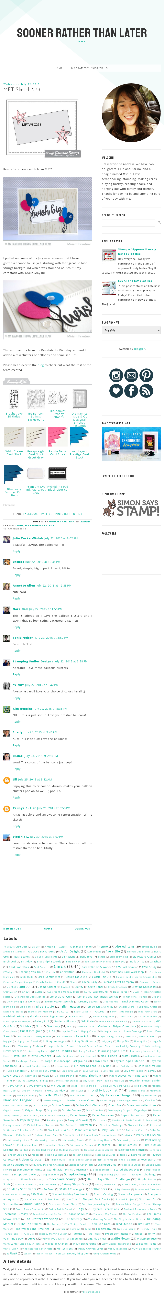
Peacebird (151, 1120)
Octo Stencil (40, 1105)
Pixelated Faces (136, 1125)
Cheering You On (30, 972)
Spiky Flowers (122, 1189)
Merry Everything (37, 1085)
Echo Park (25, 1006)
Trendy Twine (149, 1228)
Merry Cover (14, 1085)
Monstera (77, 1090)
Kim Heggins (23, 708)
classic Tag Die (101, 977)
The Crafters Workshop (41, 1219)
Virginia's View (97, 1238)
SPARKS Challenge (70, 1189)
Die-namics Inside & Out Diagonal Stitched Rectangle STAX (80, 421)
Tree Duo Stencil (126, 1228)
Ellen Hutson (70, 1006)
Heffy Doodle (43, 1036)
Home (59, 67)
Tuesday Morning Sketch (53, 1233)
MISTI (74, 1085)
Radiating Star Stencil (131, 1149)
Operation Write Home (141, 1105)
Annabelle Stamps (13, 951)
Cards (19, 525)
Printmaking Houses (128, 1140)
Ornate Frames (71, 1110)
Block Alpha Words (49, 961)
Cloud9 (61, 981)
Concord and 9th (19, 987)
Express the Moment (40, 1011)
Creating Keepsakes (144, 987)
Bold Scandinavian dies (97, 961)
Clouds (74, 981)
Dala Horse (120, 991)
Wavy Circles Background (116, 1243)
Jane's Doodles (61, 1051)
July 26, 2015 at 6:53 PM (54, 808)
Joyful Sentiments (66, 1055)
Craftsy (78, 987)
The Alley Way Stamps (105, 1213)
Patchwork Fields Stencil (126, 1120)
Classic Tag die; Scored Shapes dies (136, 976)
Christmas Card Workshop (127, 972)
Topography (103, 1229)
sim (39, 1179)
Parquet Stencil (78, 1120)
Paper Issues (78, 1115)
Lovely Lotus (11, 1075)
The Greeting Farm (99, 1219)
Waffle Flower (120, 1238)
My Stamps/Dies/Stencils (89, 67)
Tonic (88, 1228)
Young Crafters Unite (104, 1253)
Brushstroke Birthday (14, 415)
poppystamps (109, 1134)
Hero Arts (83, 1036)
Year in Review (43, 1253)
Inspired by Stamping (127, 1046)
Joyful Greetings (41, 1056)
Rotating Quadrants (16, 1164)
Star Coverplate (33, 1199)
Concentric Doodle (150, 981)
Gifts (39, 1026)
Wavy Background (84, 1243)
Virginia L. (21, 837)
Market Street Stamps (66, 1080)
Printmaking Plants (54, 1144)
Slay (97, 1184)
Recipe (123, 1154)
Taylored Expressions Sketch (140, 1209)
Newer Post (12, 928)
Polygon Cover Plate (46, 1134)
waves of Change (56, 1243)
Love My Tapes (133, 1070)
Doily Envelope (15, 1001)
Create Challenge (117, 986)
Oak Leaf (151, 1100)
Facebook (30, 514)
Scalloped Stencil (131, 1164)
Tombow (75, 1228)
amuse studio (149, 946)
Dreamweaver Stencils (59, 1001)
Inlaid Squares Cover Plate (95, 1046)
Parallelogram (55, 1120)
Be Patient (68, 956)
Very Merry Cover (52, 1238)
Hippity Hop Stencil (27, 1041)
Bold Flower (73, 961)
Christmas (67, 972)
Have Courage (133, 1031)
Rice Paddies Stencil (80, 1159)
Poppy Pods (91, 1134)
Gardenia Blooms (65, 1021)
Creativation (10, 991)
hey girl (7, 1041)
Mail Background (64, 1075)
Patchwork (100, 1120)
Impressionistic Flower (61, 1046)
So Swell (49, 1189)
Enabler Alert (126, 1006)
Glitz (69, 1026)
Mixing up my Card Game (115, 1085)
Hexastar (130, 1036)
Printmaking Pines (27, 1144)
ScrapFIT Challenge (144, 1174)
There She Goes (100, 1224)
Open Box (114, 1105)
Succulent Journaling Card (97, 1204)
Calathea (155, 961)
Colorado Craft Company (119, 982)
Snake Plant (110, 1184)
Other (77, 514)
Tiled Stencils (124, 1224)
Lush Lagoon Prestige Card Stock (79, 454)
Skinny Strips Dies (75, 1184)
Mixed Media (88, 1085)
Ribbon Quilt (57, 1159)
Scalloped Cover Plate (81, 1164)
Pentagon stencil (12, 1125)
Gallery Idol (41, 1021)
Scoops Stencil (101, 1169)
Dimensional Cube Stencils (30, 996)
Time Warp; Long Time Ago (31, 1229)
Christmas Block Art (93, 971)
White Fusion (10, 1248)
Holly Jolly (107, 1041)
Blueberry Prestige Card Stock (14, 492)
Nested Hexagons (53, 1100)
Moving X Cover (26, 1095)
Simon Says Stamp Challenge (108, 1179)
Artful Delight (70, 951)
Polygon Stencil (71, 1134)
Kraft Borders (130, 1056)
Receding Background (56, 1154)
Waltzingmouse (147, 1238)
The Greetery (73, 1219)
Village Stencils (75, 1238)
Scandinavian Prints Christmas (67, 1169)
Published (104, 1145)
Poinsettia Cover (135, 1130)
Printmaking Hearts (100, 1140)
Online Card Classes (89, 1105)
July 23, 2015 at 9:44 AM (40, 732)
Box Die (120, 961)
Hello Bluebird (64, 1036)
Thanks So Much (78, 1214)
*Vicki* (18, 685)
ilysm (39, 1046)
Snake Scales (129, 1184)
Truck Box (28, 1233)
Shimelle (26, 1179)
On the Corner (61, 1105)
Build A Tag (137, 961)
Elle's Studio (45, 1006)
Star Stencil (54, 1199)
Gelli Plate (87, 1021)
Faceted (99, 1011)
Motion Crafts (137, 1090)
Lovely (152, 1070)
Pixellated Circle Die (31, 1130)
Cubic (38, 991)
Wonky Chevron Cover (90, 1248)
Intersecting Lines (37, 1051)
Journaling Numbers (141, 1051)
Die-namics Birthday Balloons (58, 414)
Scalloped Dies (107, 1164)
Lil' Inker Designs (85, 1066)
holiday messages (54, 1041)
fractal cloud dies (147, 1016)
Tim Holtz (144, 1224)
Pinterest (62, 514)
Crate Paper (95, 987)
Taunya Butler (24, 808)
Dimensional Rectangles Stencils (97, 996)
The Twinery (54, 1223)
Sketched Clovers (25, 1184)
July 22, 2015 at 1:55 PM (45, 609)
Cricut (26, 991)
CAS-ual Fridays (126, 967)
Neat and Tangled (17, 1100)
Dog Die (156, 996)
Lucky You (31, 1075)
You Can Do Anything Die (72, 1253)
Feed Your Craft (147, 1011)
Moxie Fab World (51, 1095)
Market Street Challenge (33, 1080)
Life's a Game (62, 1065)
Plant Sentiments (86, 1130)
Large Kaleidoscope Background (66, 1061)
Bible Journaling (119, 956)
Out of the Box (94, 1110)
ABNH (62, 946)
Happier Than (69, 1031)
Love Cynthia (90, 1070)
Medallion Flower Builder (145, 1080)
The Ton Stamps (31, 1224)
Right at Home (105, 1159)
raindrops (155, 1149)
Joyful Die (20, 1056)
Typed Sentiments (116, 1233)
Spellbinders (98, 1189)
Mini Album (58, 1085)
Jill (15, 779)
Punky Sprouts (127, 1145)
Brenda (18, 562)
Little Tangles (16, 1070)
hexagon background (109, 1036)
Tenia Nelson (23, 637)
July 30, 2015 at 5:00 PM (46, 837)
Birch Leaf (9, 961)
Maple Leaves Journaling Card (128, 1075)
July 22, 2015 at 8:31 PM (50, 708)
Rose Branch (148, 1159)
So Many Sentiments (21, 1189)
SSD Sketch (38, 1194)
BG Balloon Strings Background (35, 416)
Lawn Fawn (100, 1061)
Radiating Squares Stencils (98, 1149)
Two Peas (93, 1233)
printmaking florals (73, 1140)
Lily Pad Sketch (124, 1065)
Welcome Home (146, 1243)
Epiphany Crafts (148, 1006)
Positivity (126, 1134)
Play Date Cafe (111, 1130)
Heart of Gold (24, 1036)
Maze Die (119, 1080)
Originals (52, 1110)
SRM (23, 1194)
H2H (52, 1031)
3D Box (36, 946)
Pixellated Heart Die (59, 1130)
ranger (35, 1154)
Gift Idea (25, 1026)
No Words (105, 1100)
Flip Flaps (35, 1016)
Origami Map (33, 1110)
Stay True (72, 1199)
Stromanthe (11, 1204)
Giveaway (53, 1026)
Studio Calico (32, 1204)
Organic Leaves (12, 1110)
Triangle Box (10, 1233)
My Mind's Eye (149, 1095)
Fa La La (63, 1011)
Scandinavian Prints (29, 1169)
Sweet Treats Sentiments (30, 1209)
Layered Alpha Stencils (129, 1061)
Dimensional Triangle (135, 996)
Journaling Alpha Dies (111, 1051)
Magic (45, 1075)
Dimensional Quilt (60, 996)
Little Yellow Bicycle (43, 1070)
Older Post (83, 928)
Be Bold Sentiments (46, 956)
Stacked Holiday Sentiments (70, 1194)
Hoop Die (123, 1041)
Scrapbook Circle (25, 1174)
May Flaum (103, 1080)
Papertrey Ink (29, 1120)
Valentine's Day (13, 1238)
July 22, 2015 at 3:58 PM (71, 661)
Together (60, 1228)
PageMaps (141, 1110)
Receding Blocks (81, 1154)
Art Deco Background (41, 951)
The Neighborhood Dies (127, 1219)
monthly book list (103, 1090)
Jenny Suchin (86, 1051)
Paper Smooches (103, 1115)
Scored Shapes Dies (126, 1169)
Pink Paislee (67, 1125)
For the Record (78, 1016)
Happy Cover (88, 1031)
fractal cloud (126, 1016)
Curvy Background (96, 991)
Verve (32, 1238)
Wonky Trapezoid (117, 1248)
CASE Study (149, 967)
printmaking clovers (45, 1140)
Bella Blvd (86, 956)
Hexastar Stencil (148, 1036)
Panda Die (29, 1115)
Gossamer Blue (85, 1026)
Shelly (18, 732)
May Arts (88, 1080)
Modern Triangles (31, 1090)
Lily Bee (106, 1066)
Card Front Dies (19, 967)
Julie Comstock (88, 1055)
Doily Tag (34, 1001)
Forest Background (104, 1016)
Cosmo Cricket (47, 987)
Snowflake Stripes (150, 1184)
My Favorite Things (39, 525)
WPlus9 (12, 1253)
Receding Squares (105, 1154)
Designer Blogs (91, 1292)
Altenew (102, 946)
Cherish (50, 971)
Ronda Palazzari (127, 1159)
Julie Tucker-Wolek (28, 538)
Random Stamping (17, 1154)
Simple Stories (147, 1179)
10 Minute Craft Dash (15, 946)
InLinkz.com (9, 505)
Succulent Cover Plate (63, 1204)
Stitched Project (125, 1199)
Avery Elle (113, 951)
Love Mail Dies (111, 1070)
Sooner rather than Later (82, 33)
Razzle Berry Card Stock (58, 452)
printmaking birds (18, 1140)
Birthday (26, 961)
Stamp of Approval (130, 1194)
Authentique (94, 951)
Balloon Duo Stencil (138, 951)
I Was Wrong (23, 1046)
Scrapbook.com (50, 1174)
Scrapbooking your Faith (111, 1174)
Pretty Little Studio (148, 1135)
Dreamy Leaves (88, 1001)
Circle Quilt (26, 976)
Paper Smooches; (133, 1115)
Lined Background (149, 1066)
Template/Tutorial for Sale (48, 1213)
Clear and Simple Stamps (17, 981)
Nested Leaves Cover (81, 1100)
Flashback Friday (14, 1016)
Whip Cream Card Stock (14, 452)
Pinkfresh (85, 1125)
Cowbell (65, 986)
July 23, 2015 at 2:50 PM (41, 756)
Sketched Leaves (48, 1184)
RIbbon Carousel (31, 1159)
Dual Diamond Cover (135, 1001)
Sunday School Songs (128, 1204)
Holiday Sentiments (83, 1041)
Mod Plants (140, 1085)
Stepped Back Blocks (96, 1199)
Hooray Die (140, 1041)
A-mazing (50, 946)
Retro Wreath (139, 1154)
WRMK (27, 1253)
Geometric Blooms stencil (113, 1021)
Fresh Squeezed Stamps (16, 1021)
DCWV (136, 991)
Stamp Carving (103, 1194)
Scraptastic (9, 1179)
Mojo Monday (56, 1090)
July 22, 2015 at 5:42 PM (42, 685)
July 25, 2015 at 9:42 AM (35, 779)
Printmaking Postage (81, 1144)
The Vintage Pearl (75, 1223)
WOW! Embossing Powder (146, 1248)
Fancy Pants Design (121, 1011)
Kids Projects (109, 1056)
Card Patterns (41, 967)
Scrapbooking (75, 1174)
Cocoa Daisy (89, 982)
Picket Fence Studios (40, 1125)
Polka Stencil (23, 1134)
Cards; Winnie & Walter (96, 967)
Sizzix (6, 1184)
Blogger (139, 349)
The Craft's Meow (133, 1213)
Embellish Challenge (100, 1006)
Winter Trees (65, 1248)
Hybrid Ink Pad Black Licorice (57, 488)
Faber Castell (81, 1011)
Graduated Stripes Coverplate (117, 1026)
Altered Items (125, 946)
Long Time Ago (70, 1070)
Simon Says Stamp (61, 1179)
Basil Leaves (22, 956)
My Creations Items (82, 1095)
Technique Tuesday (15, 1214)
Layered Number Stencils (36, 1065)
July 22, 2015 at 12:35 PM (42, 562)
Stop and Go (147, 1199)
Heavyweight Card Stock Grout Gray (36, 454)
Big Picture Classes (145, 956)
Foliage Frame (55, 1016)
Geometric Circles (142, 1021)
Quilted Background (43, 1149)
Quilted (23, 1149)
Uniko (139, 1233)
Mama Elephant (90, 1075)
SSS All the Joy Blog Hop (135, 281)
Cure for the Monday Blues (63, 991)
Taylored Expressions (105, 1209)
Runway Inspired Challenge (48, 1164)
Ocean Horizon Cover (15, 1105)
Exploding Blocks (13, 1011)
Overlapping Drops (119, 1110)
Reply (17, 551)
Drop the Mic (110, 1001)
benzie (101, 956)
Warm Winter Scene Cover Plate (22, 1243)
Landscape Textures (27, 1061)
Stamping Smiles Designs (33, 661)
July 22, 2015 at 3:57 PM (51, 637)
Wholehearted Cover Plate (37, 1248)
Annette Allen (24, 585)
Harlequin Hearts (110, 1031)
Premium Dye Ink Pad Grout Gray (36, 490)
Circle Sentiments (49, 977)
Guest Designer (31, 1031)
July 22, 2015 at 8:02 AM (61, 538)
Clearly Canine (44, 981)
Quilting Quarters (69, 1149)
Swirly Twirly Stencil (61, 1209)
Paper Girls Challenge (52, 1115)
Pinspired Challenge (111, 1125)
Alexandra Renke (81, 946)
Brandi (18, 756)
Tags (80, 1209)
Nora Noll (20, 609)
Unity (151, 1233)
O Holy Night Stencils (128, 1100)
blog (41, 365)
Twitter (46, 514)
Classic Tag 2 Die (76, 977)
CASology (8, 971)
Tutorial (77, 1233)
